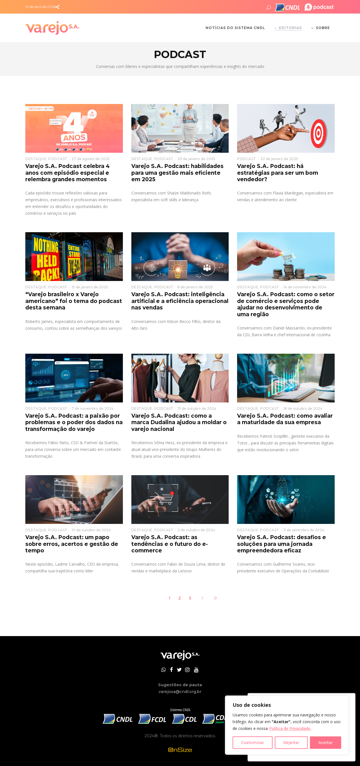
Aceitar (325, 742)
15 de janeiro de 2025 (90, 287)
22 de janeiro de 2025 (279, 159)
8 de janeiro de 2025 (195, 287)
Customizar (252, 742)
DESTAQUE (35, 159)
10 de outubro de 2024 (91, 530)
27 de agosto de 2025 (91, 159)
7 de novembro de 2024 (93, 408)
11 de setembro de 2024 (304, 530)
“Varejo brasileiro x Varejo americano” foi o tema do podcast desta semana (73, 301)
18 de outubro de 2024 (303, 408)
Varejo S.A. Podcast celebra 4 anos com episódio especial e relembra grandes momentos (67, 173)
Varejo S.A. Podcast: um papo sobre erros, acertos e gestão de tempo (71, 544)
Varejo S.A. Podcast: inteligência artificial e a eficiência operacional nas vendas (179, 301)
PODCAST (58, 159)
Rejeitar (291, 742)
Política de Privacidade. (290, 728)
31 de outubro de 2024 (196, 408)
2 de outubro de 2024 (196, 530)
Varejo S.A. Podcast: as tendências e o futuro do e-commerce (169, 544)
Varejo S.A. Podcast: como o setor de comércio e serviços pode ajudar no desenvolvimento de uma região (285, 304)
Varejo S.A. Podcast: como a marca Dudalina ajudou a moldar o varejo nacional (179, 422)
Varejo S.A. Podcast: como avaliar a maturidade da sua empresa (285, 419)
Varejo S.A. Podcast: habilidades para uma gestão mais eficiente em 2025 (177, 173)
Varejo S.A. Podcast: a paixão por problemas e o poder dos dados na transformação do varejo (74, 422)
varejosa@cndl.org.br (180, 691)
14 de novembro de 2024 (305, 287)
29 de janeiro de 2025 (196, 159)
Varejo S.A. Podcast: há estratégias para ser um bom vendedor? (277, 173)
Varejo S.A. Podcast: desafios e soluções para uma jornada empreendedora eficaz (281, 544)
